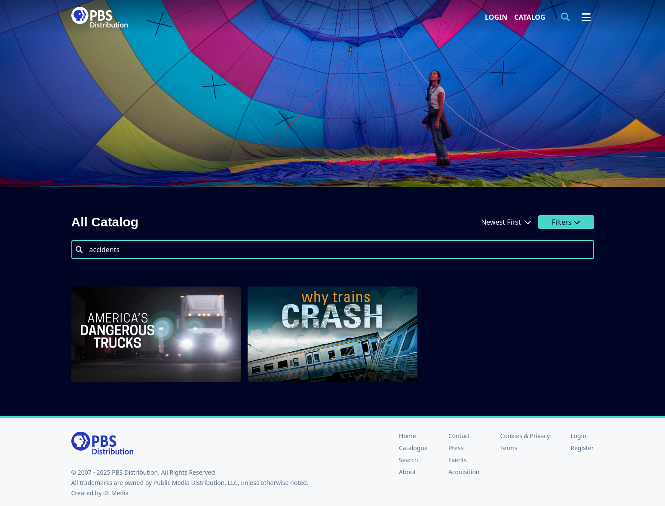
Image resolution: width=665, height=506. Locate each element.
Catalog (529, 17)
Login (496, 17)
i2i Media (116, 493)
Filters (566, 222)
